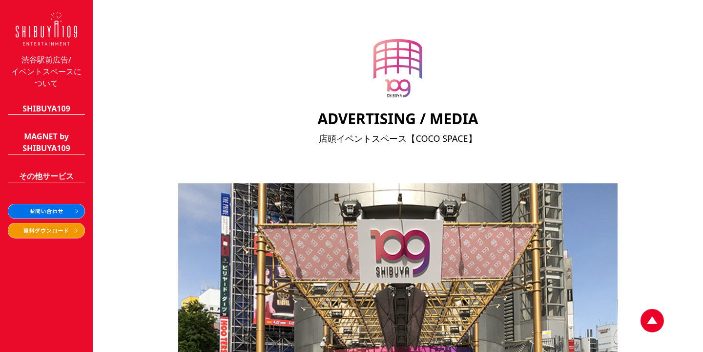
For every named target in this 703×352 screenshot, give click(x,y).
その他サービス (46, 176)
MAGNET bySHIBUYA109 (46, 142)
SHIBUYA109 (46, 108)
